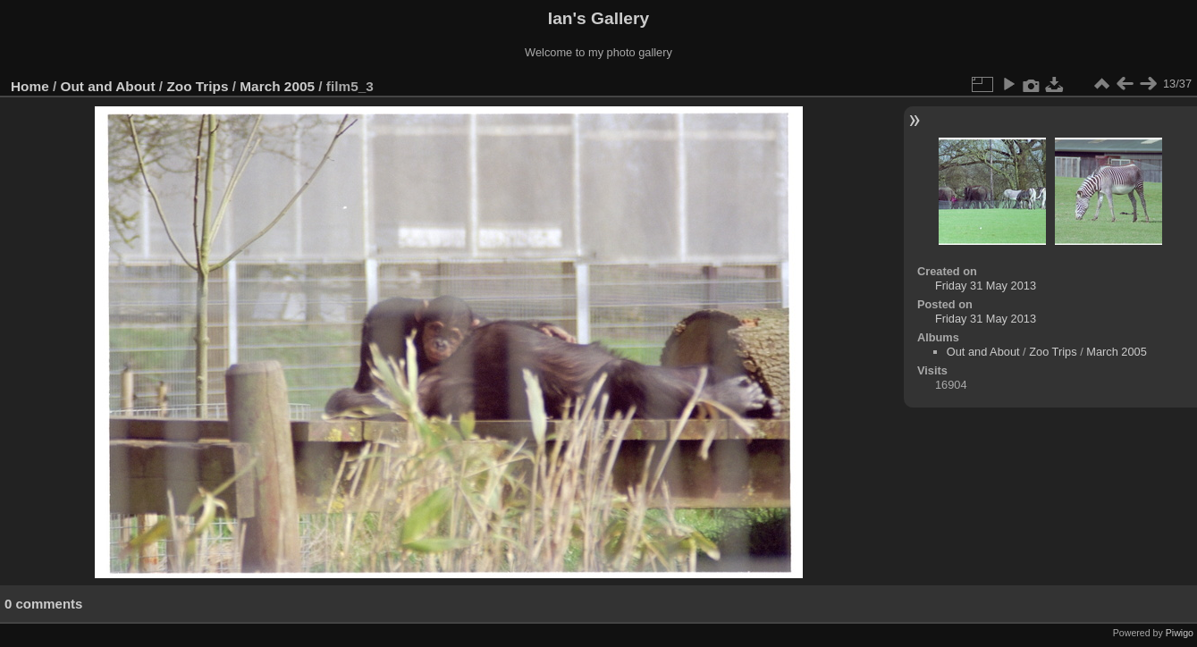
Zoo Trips (197, 86)
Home (30, 86)
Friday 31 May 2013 (985, 285)
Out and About (108, 86)
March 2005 (277, 86)
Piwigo (1179, 632)
